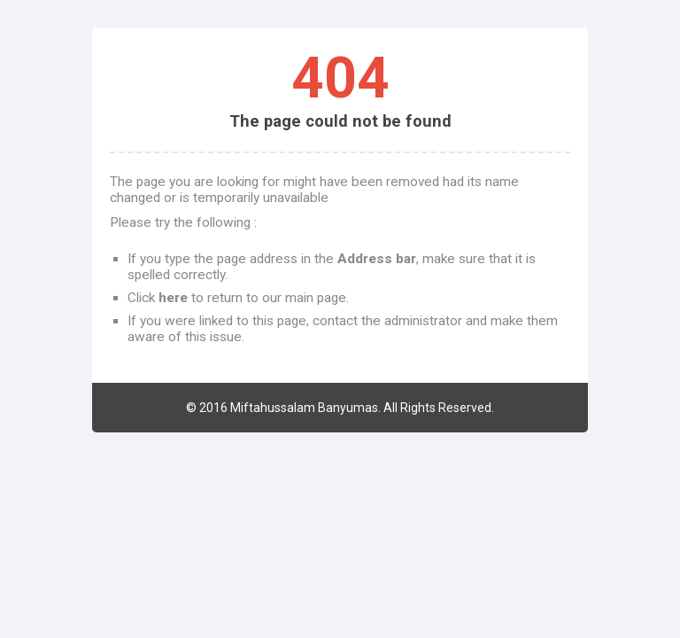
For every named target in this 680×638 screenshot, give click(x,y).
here (173, 298)
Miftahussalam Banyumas (304, 408)
